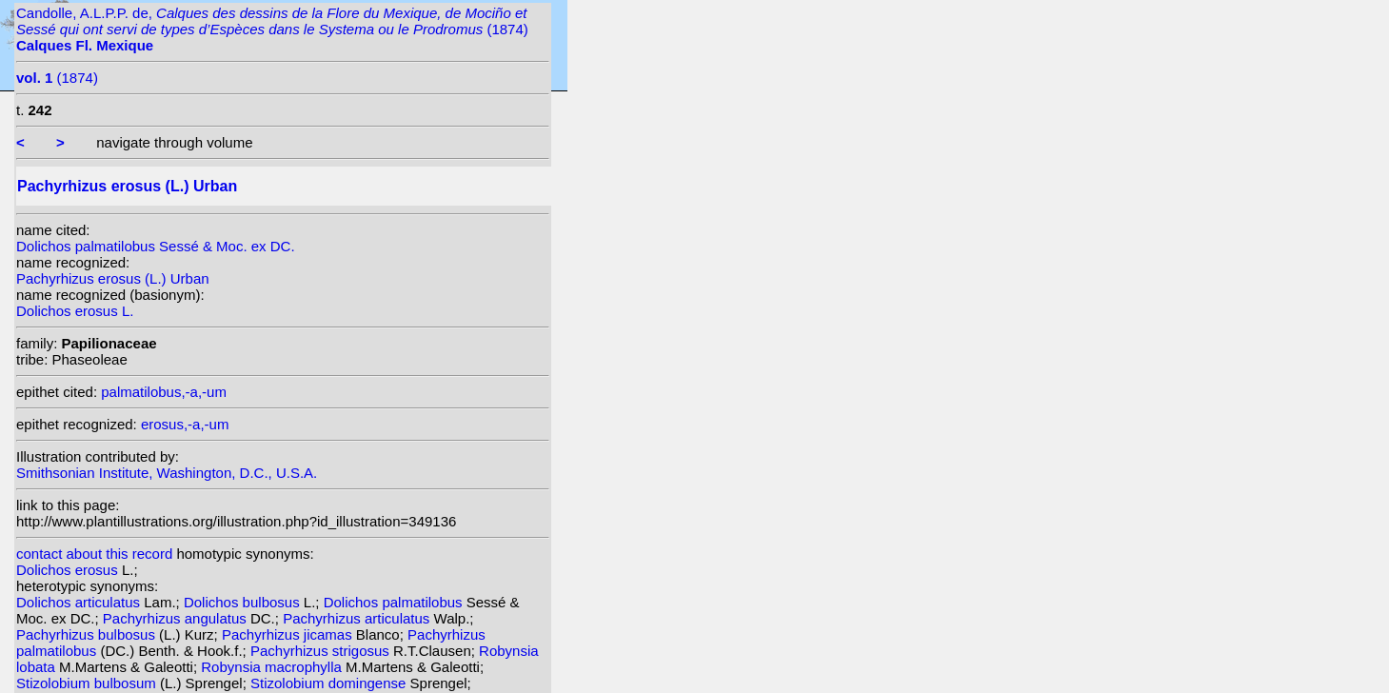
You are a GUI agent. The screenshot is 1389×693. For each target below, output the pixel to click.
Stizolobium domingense (330, 683)
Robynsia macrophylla (273, 667)
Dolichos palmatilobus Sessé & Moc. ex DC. (155, 246)
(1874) (57, 77)
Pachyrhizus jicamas (289, 634)
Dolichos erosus (69, 570)
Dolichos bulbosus (244, 602)
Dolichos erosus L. (74, 311)
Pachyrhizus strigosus (321, 651)
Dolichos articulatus (80, 602)
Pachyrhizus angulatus (176, 618)
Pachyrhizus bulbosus (87, 634)
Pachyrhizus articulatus (358, 618)
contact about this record (94, 553)
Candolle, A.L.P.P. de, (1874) (272, 29)
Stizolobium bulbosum (88, 683)
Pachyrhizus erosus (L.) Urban (112, 278)
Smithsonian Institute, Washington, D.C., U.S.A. (166, 473)
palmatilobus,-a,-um (164, 392)
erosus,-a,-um (185, 424)
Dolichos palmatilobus (395, 602)
